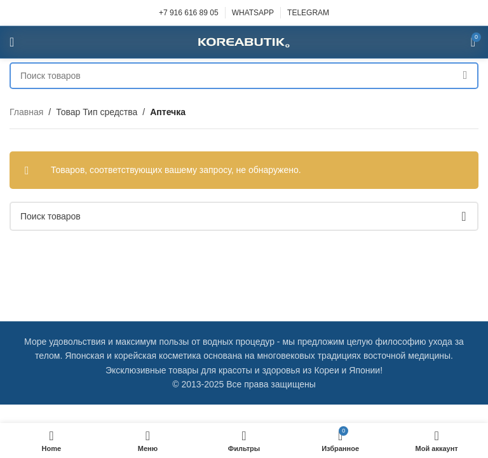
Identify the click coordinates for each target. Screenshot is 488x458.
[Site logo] (244, 41)
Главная (26, 112)
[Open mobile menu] (11, 42)
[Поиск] (244, 75)
